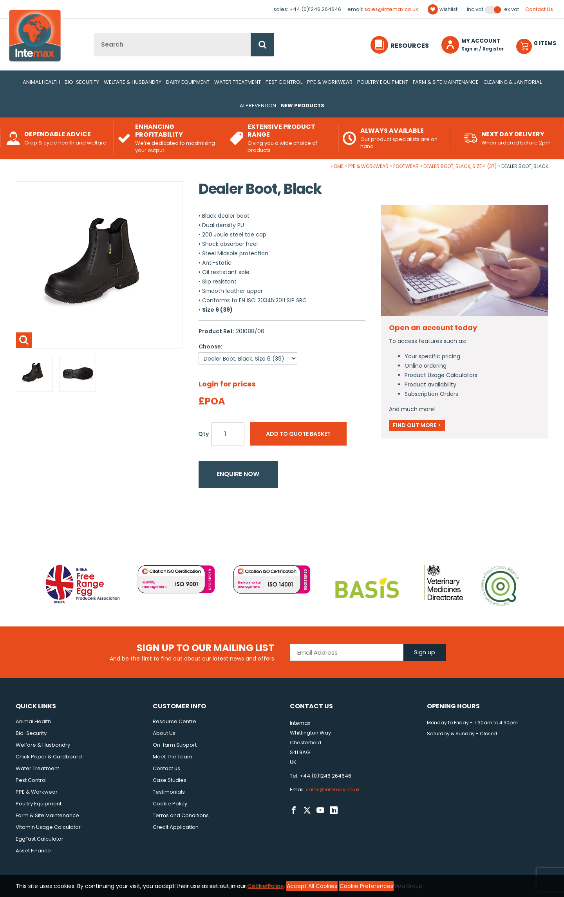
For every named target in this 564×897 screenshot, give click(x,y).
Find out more (417, 425)
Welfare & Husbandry (132, 82)
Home (337, 166)
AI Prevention (258, 105)
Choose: (210, 346)
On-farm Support (175, 745)
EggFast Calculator (39, 839)
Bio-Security (82, 82)
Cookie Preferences (366, 886)
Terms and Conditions (181, 815)
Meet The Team (172, 756)
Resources (409, 45)
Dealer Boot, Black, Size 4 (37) (460, 166)
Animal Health (41, 82)
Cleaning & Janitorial (512, 82)
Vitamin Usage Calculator (48, 827)
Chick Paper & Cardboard (49, 756)
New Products (302, 105)
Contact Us (539, 9)
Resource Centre (174, 721)
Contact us (166, 768)
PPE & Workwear (329, 82)
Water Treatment (237, 82)
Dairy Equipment (188, 82)
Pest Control (284, 82)
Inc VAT (475, 9)
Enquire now (238, 473)
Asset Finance (33, 850)
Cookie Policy (170, 803)
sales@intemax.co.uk (391, 9)
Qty (203, 434)
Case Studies (169, 780)
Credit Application (176, 827)
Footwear (406, 166)
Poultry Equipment (382, 82)
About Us (164, 733)
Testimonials (169, 792)
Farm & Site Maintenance (446, 82)
